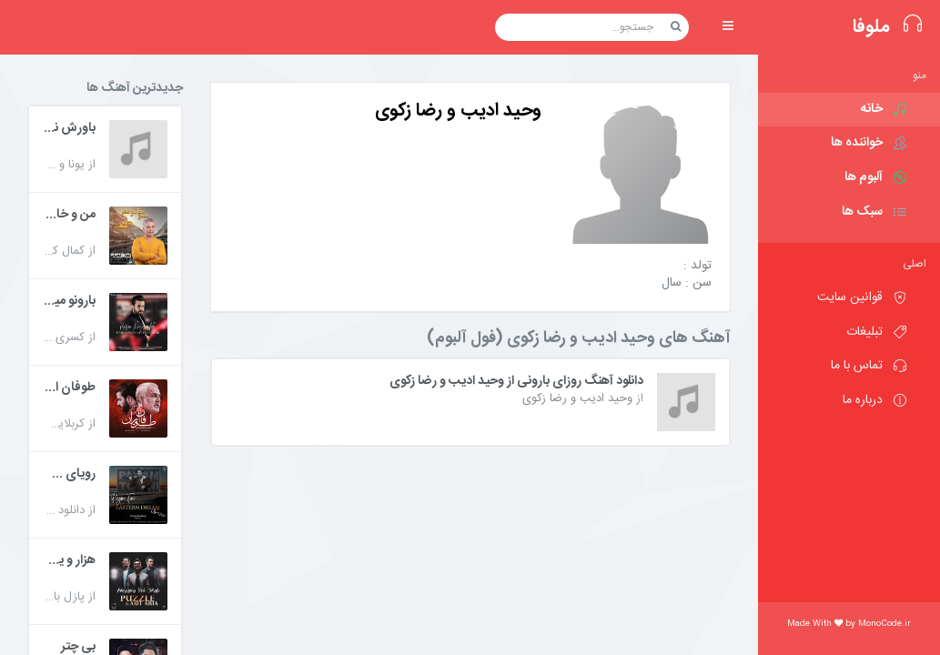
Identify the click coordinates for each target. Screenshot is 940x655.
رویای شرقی (69, 475)
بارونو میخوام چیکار (69, 302)
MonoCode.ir (884, 624)
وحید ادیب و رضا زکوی (577, 398)
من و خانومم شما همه (69, 216)
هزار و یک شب (69, 561)
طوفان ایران (69, 388)
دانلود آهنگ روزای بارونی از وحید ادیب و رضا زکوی (516, 382)
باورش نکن (69, 129)
